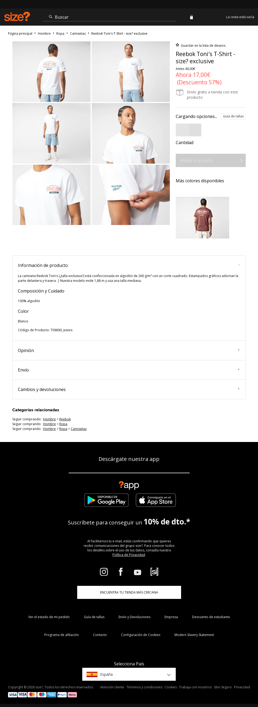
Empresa (171, 617)
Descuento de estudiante (211, 617)
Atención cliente (112, 687)
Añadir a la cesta (196, 160)
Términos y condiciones (144, 687)
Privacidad (242, 687)
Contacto (100, 635)
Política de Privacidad (128, 554)
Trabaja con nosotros (195, 687)
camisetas (79, 428)
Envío (129, 370)
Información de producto (129, 265)
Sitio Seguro (223, 687)
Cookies (171, 687)
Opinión (129, 350)
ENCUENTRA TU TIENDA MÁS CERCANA (129, 592)
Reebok (65, 419)
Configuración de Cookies (140, 635)
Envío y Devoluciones (134, 617)
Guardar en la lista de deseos (202, 45)
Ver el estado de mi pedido (49, 617)
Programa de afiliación (61, 635)
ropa (63, 424)
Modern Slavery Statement (194, 635)
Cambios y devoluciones (129, 389)
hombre (49, 419)
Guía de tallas (233, 116)
